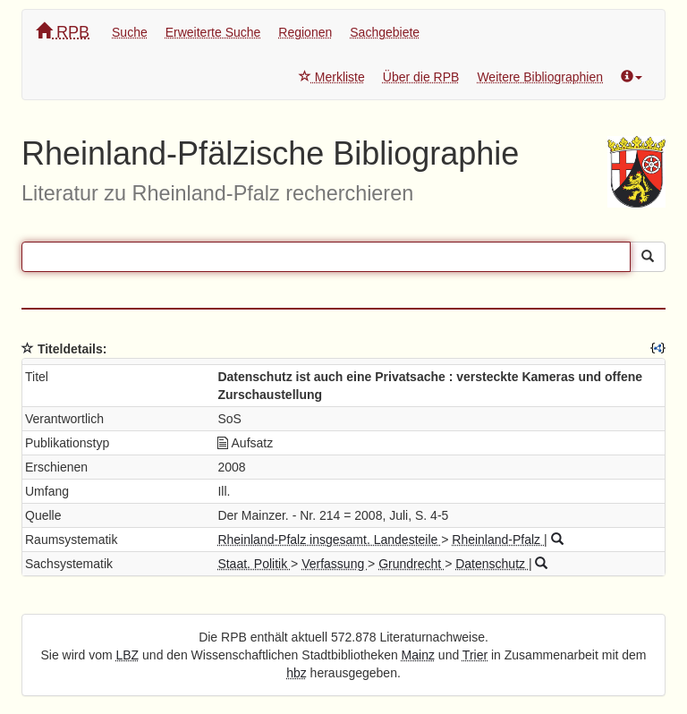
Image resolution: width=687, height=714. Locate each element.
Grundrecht (411, 564)
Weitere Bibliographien (540, 77)
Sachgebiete (385, 32)
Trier (475, 655)
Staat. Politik (254, 564)
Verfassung (334, 564)
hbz (296, 673)
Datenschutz (492, 564)
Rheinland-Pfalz (498, 539)
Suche (130, 32)
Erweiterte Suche (213, 32)
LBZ (128, 655)
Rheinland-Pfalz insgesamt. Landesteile (329, 539)
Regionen (305, 32)
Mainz (418, 655)
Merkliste (332, 77)
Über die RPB (421, 77)
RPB (62, 31)
